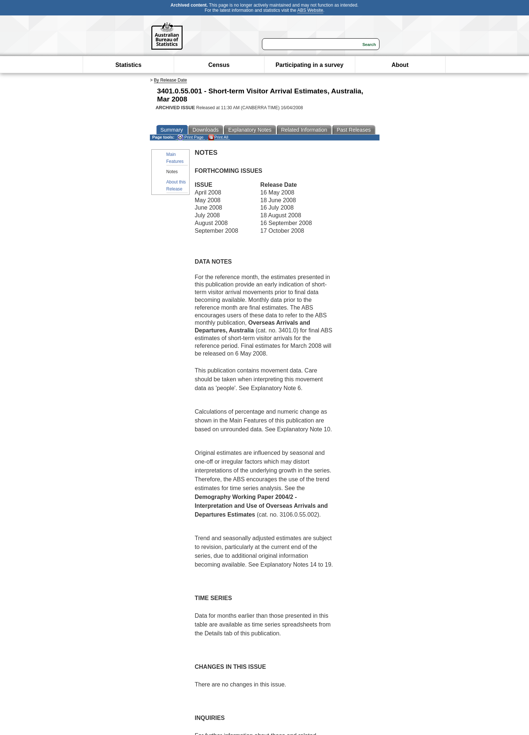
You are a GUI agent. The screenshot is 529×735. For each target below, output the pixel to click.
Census (219, 65)
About (400, 65)
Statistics (128, 65)
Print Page (190, 137)
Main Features (175, 158)
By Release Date (170, 80)
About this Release (176, 185)
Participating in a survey (309, 65)
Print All (218, 137)
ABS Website (310, 10)
